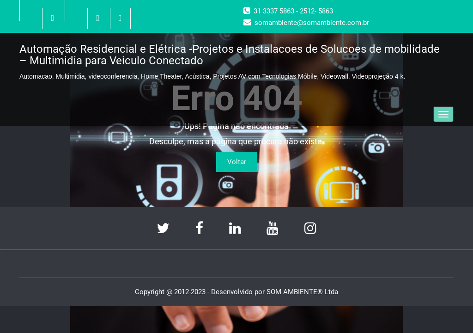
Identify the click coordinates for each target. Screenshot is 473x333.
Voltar (236, 162)
